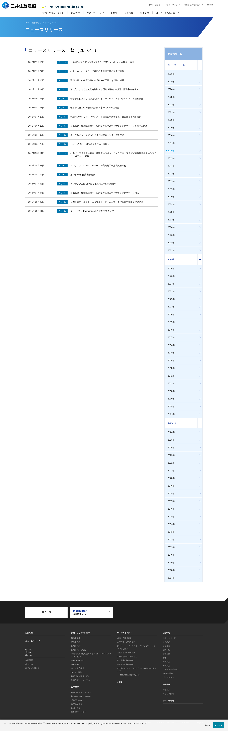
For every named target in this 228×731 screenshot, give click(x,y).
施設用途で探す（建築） (81, 696)
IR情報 (114, 13)
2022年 (171, 104)
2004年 (171, 242)
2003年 (171, 250)
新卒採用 (166, 690)
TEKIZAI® (75, 664)
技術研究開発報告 (78, 650)
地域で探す (75, 708)
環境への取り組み (124, 638)
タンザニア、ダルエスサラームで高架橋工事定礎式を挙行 (98, 165)
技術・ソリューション (53, 13)
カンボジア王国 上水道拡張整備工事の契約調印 (93, 183)
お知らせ (172, 423)
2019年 (171, 127)
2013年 (171, 173)
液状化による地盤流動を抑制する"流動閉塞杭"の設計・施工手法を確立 (104, 89)
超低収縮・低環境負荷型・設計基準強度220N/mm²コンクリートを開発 (104, 192)
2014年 (171, 166)
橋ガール (29, 664)
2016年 (171, 150)
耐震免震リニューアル (80, 680)
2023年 (171, 97)
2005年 (171, 235)
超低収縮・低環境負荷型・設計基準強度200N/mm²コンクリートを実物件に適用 (109, 126)
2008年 (171, 212)
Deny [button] (207, 725)
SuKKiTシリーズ (78, 660)
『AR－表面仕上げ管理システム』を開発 (90, 144)
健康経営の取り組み (125, 664)
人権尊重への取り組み (126, 642)
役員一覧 (166, 650)
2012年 (171, 181)
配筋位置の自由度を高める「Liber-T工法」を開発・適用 (97, 80)
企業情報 (129, 13)
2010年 (171, 196)
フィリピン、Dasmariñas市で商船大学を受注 (92, 211)
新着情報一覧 (175, 53)
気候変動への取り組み (126, 652)
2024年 (171, 89)
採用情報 (144, 13)
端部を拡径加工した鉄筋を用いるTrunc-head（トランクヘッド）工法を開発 (106, 98)
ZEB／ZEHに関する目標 (130, 675)
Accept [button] (218, 725)
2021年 (171, 112)
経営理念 (166, 642)
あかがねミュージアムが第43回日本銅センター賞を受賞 (97, 135)
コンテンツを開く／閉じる (199, 65)
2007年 (171, 219)
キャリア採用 (168, 694)
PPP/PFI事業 (76, 672)
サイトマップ (169, 5)
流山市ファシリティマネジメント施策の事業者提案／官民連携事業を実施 (105, 117)
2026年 (171, 74)
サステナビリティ (95, 13)
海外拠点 (166, 665)
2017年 (171, 143)
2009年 (171, 204)
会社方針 (166, 654)
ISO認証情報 (168, 673)
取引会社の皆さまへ (190, 5)
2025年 (171, 81)
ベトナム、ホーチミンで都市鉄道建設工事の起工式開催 (97, 71)
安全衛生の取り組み (125, 660)
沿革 (164, 658)
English (208, 5)
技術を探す (75, 638)
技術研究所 (75, 646)
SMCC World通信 (32, 668)
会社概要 (166, 646)
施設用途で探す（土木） (81, 692)
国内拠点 (166, 661)
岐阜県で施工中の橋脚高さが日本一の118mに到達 (94, 107)
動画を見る (75, 642)
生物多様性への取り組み (127, 656)
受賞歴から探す (77, 700)
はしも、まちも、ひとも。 (169, 13)
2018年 (171, 135)
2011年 (171, 189)
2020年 (171, 120)
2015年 (171, 158)
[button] (4, 727)
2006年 (171, 227)
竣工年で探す (76, 704)
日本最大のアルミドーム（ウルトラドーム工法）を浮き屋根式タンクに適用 (106, 202)
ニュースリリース (176, 65)
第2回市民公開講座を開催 (82, 174)
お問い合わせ (152, 5)
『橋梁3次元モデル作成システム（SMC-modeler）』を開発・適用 (102, 62)
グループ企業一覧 (170, 669)
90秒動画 (29, 660)
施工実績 (75, 13)
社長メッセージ (169, 638)
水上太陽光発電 (77, 668)
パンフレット (168, 677)
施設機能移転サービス (80, 676)
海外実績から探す (78, 712)
